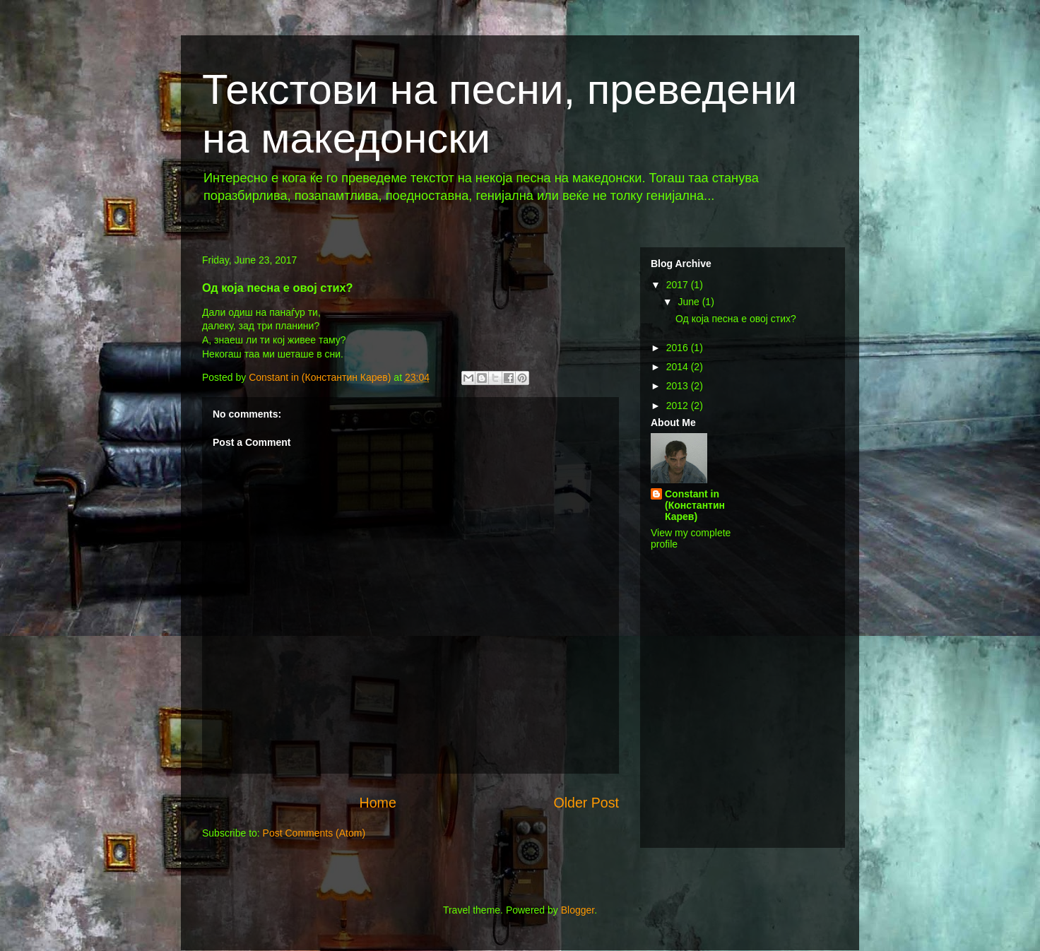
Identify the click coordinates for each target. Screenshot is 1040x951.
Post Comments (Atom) (314, 833)
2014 (678, 366)
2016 (678, 347)
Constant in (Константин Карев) (695, 505)
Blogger (577, 910)
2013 (678, 385)
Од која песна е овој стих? (735, 318)
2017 (678, 284)
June (690, 301)
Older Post (586, 802)
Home (378, 802)
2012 (678, 405)
